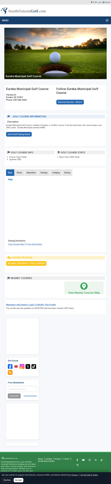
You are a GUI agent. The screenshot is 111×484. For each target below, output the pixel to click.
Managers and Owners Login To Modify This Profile (31, 304)
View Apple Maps (34, 244)
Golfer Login (97, 2)
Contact (49, 459)
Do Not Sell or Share (46, 461)
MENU (5, 20)
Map (10, 172)
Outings (43, 172)
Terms (66, 459)
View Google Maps (16, 244)
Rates (19, 172)
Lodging (56, 172)
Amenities (31, 172)
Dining (67, 172)
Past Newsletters (30, 396)
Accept (18, 480)
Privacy (58, 459)
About (40, 459)
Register (108, 2)
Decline (7, 480)
